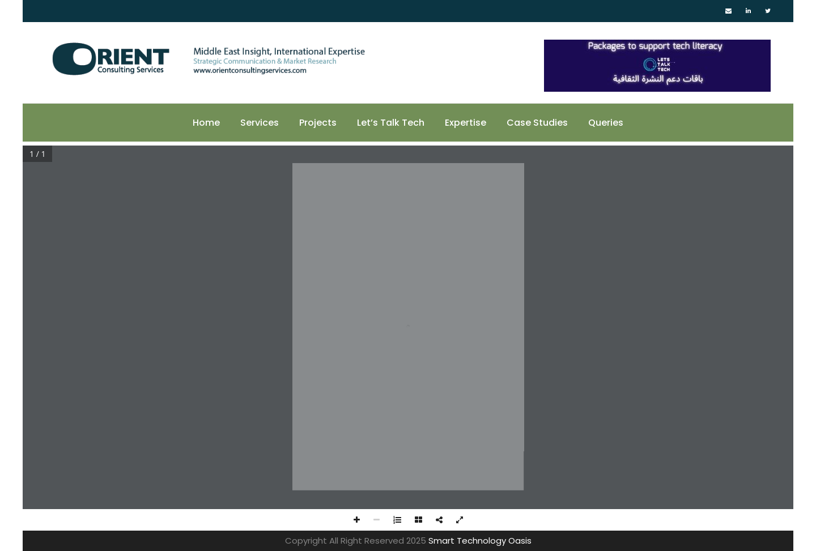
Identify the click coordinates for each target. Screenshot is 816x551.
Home (206, 122)
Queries (605, 122)
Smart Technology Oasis (480, 540)
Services (259, 122)
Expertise (465, 122)
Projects (318, 122)
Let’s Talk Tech (390, 122)
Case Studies (537, 122)
